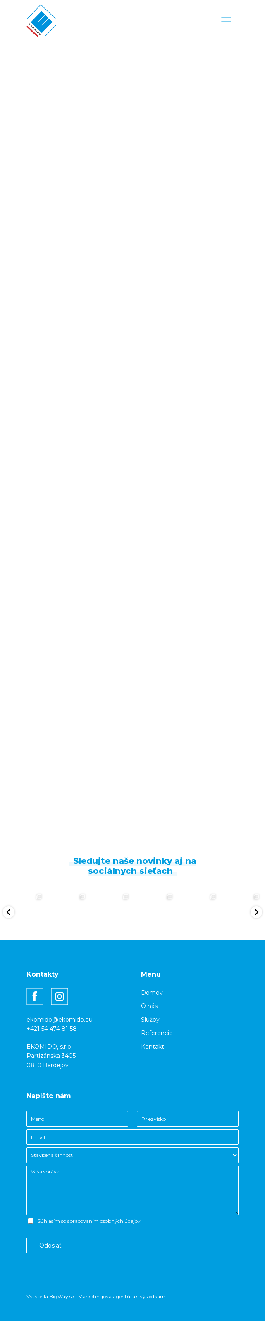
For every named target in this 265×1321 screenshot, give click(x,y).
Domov (152, 992)
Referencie (157, 1033)
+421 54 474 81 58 (51, 1029)
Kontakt (152, 1046)
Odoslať (50, 1245)
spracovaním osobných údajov (104, 1221)
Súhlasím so (89, 1221)
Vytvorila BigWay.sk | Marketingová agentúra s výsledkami (96, 1296)
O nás (149, 1006)
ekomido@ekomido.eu (59, 1019)
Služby (150, 1019)
